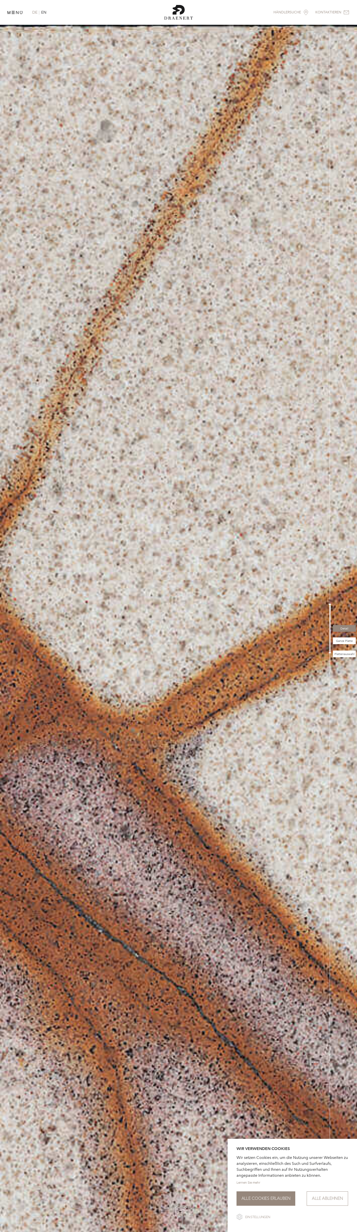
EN (43, 12)
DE (34, 12)
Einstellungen (257, 1217)
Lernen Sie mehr (248, 1182)
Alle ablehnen (327, 1198)
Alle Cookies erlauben (265, 1198)
